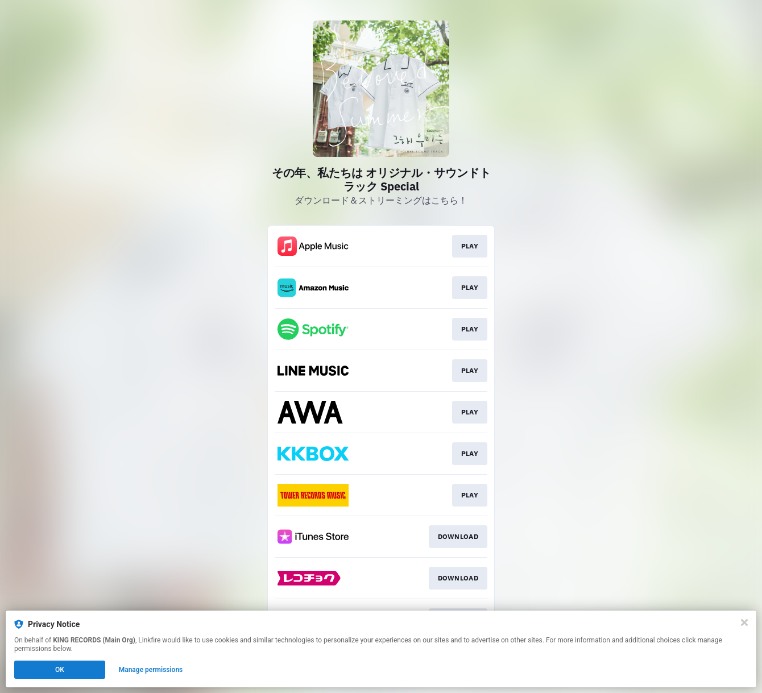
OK (59, 670)
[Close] (744, 622)
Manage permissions (151, 670)
